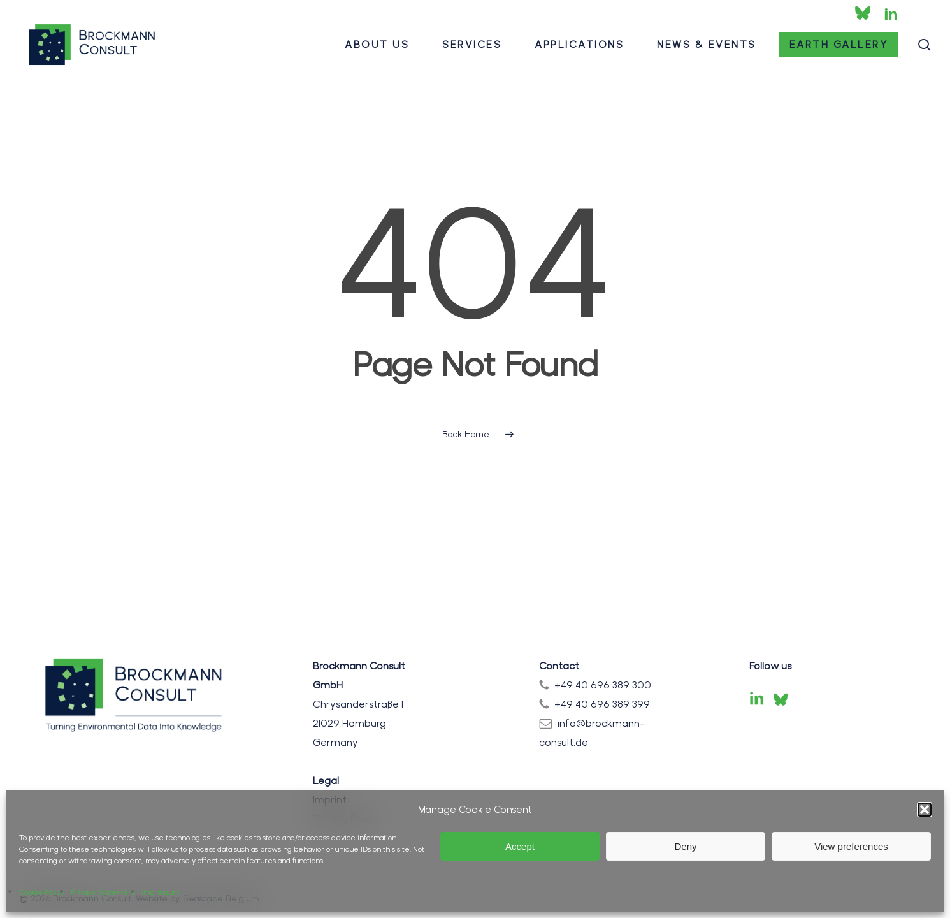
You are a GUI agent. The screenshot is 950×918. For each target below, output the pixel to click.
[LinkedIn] (757, 699)
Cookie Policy (41, 892)
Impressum (160, 892)
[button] (924, 809)
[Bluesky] (781, 699)
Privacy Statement (103, 892)
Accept (520, 846)
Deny (685, 846)
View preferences (851, 846)
